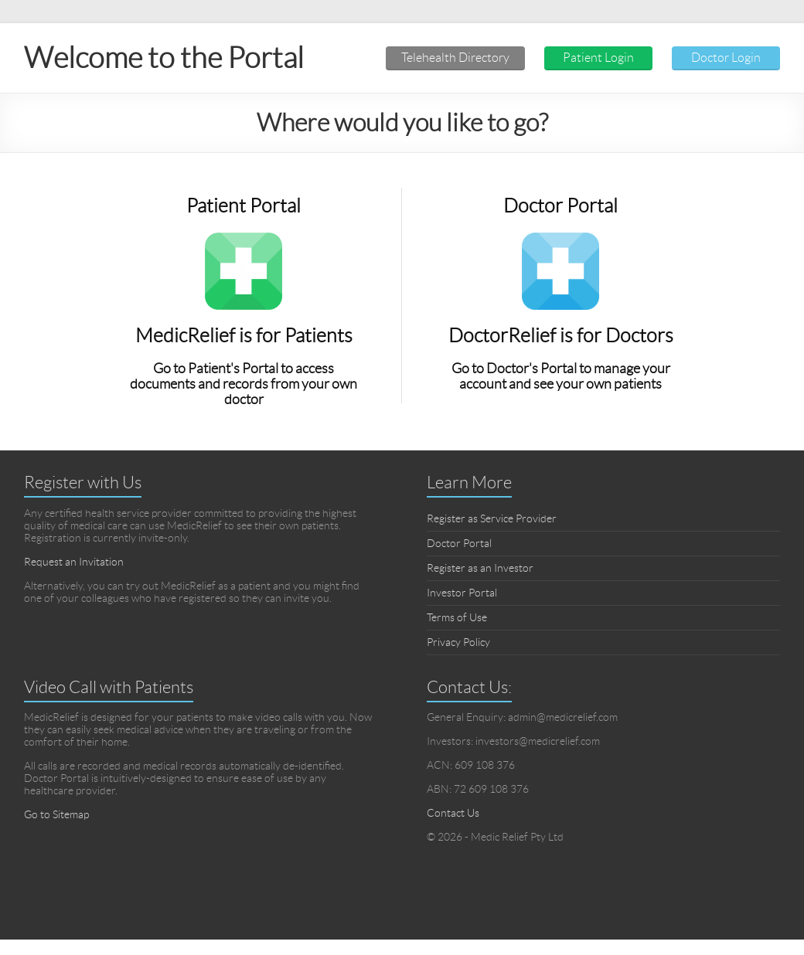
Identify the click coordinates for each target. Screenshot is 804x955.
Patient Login (598, 57)
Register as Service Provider (492, 518)
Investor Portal (462, 592)
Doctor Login (726, 57)
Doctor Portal (459, 543)
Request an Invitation (74, 562)
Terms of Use (457, 617)
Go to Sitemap (56, 814)
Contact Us (453, 813)
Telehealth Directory (455, 57)
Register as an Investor (480, 568)
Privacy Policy (458, 642)
